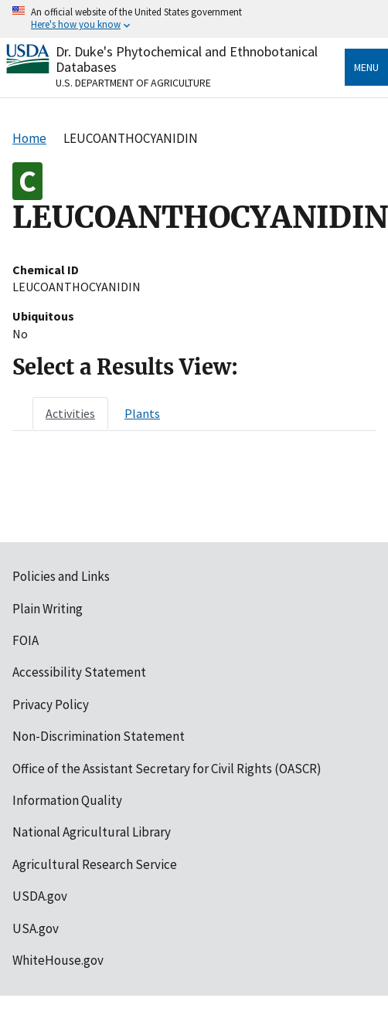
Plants (142, 413)
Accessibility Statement (79, 672)
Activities (70, 413)
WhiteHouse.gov (58, 960)
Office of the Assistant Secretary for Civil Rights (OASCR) (167, 768)
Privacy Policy (50, 704)
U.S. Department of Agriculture (133, 83)
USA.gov (35, 928)
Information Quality (67, 800)
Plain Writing (47, 608)
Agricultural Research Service (94, 864)
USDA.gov (39, 896)
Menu (366, 67)
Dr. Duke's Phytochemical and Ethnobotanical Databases (187, 59)
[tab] (70, 413)
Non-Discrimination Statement (98, 736)
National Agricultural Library (91, 831)
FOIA (25, 640)
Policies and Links (61, 576)
